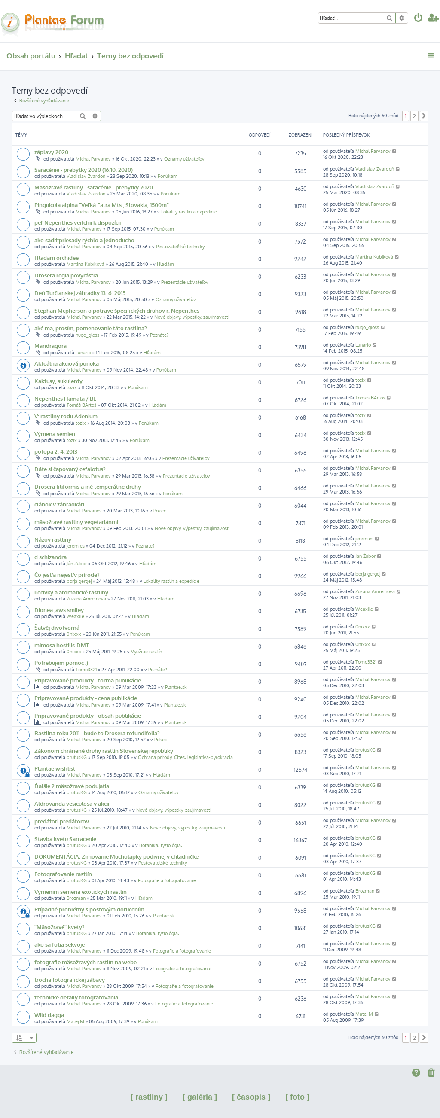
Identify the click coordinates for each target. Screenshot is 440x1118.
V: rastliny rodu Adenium (66, 416)
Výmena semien (54, 433)
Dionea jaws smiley (59, 609)
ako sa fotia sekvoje (59, 944)
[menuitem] (418, 18)
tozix (72, 387)
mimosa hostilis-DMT (61, 645)
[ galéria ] (200, 1097)
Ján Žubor (77, 564)
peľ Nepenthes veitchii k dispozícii (77, 222)
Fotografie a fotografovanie (167, 880)
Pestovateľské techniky (180, 247)
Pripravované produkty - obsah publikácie (87, 715)
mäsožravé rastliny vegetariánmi (76, 521)
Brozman (76, 898)
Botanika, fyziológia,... (162, 845)
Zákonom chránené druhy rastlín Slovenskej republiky (103, 750)
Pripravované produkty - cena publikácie (85, 697)
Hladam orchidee (56, 257)
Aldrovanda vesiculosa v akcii (71, 803)
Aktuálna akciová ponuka (66, 363)
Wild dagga (49, 1014)
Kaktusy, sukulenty (58, 380)
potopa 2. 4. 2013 (55, 451)
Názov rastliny (52, 539)
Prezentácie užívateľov (184, 282)
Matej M (75, 1021)
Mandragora (50, 345)
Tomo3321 (86, 670)
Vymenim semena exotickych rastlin (80, 891)
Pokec (159, 511)
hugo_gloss (87, 335)
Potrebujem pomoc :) (61, 662)
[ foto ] (297, 1097)
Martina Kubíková (85, 264)
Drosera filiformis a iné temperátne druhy (87, 486)
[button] (424, 116)
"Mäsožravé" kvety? (59, 926)
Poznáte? (159, 335)
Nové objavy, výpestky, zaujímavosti (191, 317)
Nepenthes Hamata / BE (65, 398)
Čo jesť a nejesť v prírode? (67, 574)
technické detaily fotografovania (76, 997)
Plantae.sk (176, 687)
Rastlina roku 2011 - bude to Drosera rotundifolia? (97, 733)
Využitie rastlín (146, 652)
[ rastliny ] (149, 1097)
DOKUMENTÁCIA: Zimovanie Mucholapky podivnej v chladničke (116, 856)
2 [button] (414, 116)
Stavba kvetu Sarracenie (65, 838)
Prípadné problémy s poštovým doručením (89, 909)
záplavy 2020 (51, 151)
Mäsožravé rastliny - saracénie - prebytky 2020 (93, 187)
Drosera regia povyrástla (66, 275)
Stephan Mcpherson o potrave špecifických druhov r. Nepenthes (116, 310)
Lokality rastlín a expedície (189, 212)
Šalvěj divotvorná (56, 627)
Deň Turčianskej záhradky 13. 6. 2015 (79, 292)
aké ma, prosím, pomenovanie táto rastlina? (90, 328)
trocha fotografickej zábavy (69, 979)
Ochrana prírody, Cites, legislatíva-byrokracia (185, 757)
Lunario (83, 353)
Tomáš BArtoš (81, 405)
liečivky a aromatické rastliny (71, 592)
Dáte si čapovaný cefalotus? (70, 468)
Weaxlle (75, 616)
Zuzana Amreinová (86, 599)
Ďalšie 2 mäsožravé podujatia (71, 785)
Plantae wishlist (54, 768)
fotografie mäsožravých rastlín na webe (85, 962)
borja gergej (79, 581)
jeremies (76, 546)
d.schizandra (50, 557)
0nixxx (74, 634)
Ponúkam (167, 176)
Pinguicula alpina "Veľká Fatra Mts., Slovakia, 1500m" (101, 204)
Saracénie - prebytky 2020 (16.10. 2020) (83, 169)
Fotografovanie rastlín (63, 873)
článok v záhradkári (59, 504)
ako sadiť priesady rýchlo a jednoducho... (86, 240)
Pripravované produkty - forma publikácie (87, 680)
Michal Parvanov (93, 159)
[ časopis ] (251, 1097)
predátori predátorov (61, 821)
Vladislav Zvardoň (86, 176)
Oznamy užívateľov (184, 159)
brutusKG (77, 757)
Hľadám (165, 264)
